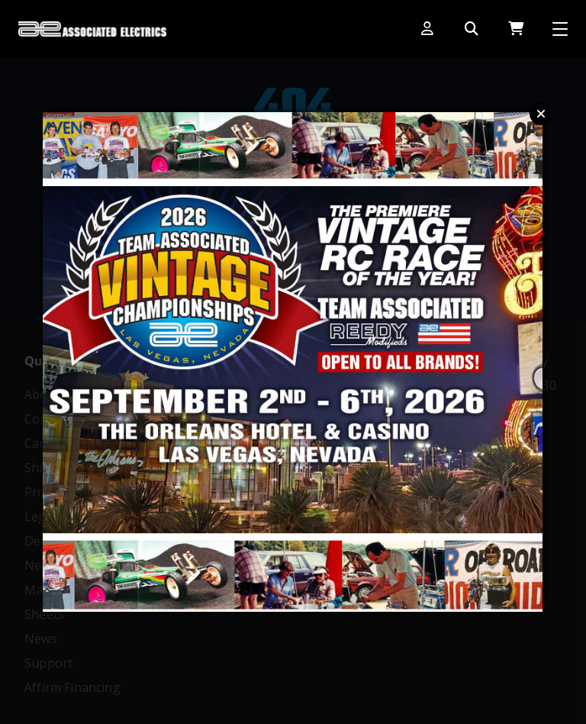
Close (541, 113)
